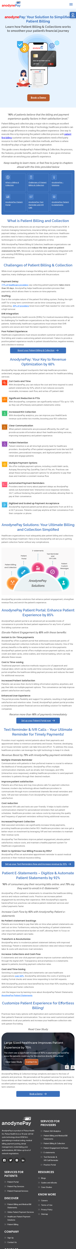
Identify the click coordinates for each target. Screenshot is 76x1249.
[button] (71, 4)
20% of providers (21, 305)
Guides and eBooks (49, 1182)
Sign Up (10, 1237)
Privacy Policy (46, 1209)
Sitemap (44, 1214)
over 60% (19, 975)
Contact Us (31, 1061)
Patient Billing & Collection (54, 1143)
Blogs (43, 1178)
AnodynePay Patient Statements (16, 995)
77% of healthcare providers (14, 284)
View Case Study (13, 1061)
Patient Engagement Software (56, 1147)
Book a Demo (38, 97)
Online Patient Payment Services (20, 1212)
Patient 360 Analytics (52, 1131)
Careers (44, 1200)
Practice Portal (50, 1164)
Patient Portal (13, 1181)
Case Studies (46, 1187)
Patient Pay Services (15, 1186)
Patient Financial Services (17, 1191)
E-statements (49, 1152)
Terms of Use (46, 1205)
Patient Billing (12, 1224)
